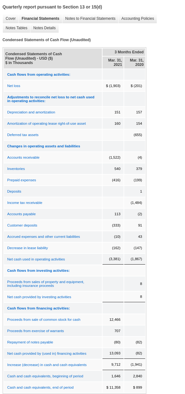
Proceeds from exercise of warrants (35, 331)
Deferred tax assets (23, 135)
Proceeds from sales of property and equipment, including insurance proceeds (45, 283)
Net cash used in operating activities (36, 259)
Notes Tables (15, 28)
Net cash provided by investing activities (39, 297)
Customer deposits (22, 225)
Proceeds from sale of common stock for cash (43, 319)
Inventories (16, 169)
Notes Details (43, 28)
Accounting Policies (136, 18)
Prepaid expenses (21, 180)
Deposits (14, 191)
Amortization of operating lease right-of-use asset (46, 123)
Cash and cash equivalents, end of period (40, 387)
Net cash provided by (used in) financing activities (47, 353)
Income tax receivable (24, 203)
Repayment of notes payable (30, 342)
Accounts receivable (23, 157)
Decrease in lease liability (27, 248)
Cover (9, 18)
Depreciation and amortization (31, 112)
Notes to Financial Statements (88, 18)
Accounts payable (21, 214)
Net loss (13, 86)
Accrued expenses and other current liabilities (43, 236)
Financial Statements (38, 18)
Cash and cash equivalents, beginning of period (45, 376)
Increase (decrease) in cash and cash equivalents (47, 365)
